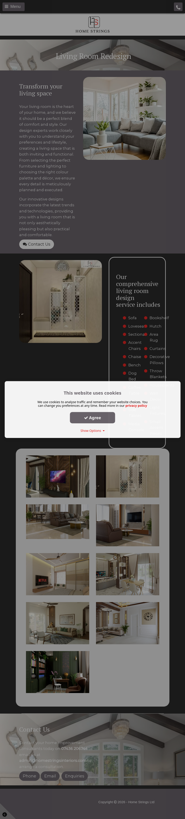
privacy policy (136, 405)
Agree (92, 417)
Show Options (92, 430)
